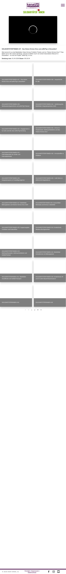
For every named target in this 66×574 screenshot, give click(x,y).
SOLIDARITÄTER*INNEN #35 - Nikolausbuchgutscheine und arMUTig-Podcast (15, 105)
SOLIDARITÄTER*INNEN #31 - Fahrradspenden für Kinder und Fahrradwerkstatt (11, 154)
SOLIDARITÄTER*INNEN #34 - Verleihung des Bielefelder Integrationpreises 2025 (49, 105)
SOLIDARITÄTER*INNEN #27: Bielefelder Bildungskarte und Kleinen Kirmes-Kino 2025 (15, 203)
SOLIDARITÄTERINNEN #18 (44, 302)
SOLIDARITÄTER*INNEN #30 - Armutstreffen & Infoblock (50, 154)
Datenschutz (32, 572)
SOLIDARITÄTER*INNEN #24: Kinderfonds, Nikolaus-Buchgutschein (48, 228)
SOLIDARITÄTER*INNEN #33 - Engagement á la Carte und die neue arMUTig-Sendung (15, 129)
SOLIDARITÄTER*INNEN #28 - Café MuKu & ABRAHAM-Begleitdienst (49, 179)
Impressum (35, 571)
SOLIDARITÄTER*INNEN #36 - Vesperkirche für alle (49, 80)
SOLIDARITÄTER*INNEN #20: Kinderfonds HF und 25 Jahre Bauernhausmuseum (49, 277)
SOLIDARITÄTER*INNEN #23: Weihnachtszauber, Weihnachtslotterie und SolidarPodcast (14, 253)
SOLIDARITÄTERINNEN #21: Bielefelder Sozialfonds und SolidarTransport (14, 277)
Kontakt (27, 571)
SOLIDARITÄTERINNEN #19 (10, 302)
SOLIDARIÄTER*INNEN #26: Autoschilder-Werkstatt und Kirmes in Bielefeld (48, 203)
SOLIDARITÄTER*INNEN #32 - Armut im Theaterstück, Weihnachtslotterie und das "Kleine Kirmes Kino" (48, 129)
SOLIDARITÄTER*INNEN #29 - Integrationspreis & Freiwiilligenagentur (13, 179)
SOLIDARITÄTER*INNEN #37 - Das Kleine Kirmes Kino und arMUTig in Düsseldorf (14, 80)
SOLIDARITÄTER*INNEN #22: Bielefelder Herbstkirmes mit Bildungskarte (48, 253)
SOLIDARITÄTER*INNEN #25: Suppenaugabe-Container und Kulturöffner (16, 228)
